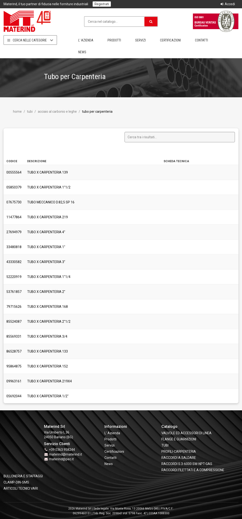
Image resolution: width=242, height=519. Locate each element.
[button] (150, 21)
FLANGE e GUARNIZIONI (178, 439)
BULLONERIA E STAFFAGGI (23, 476)
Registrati (102, 4)
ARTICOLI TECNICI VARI (21, 488)
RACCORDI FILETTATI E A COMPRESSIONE (192, 470)
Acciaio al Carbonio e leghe (57, 111)
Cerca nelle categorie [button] (30, 40)
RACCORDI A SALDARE (178, 458)
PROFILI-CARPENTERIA (178, 451)
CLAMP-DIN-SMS (16, 482)
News (82, 52)
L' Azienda (85, 40)
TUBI (29, 111)
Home (17, 111)
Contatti (201, 40)
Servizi (140, 40)
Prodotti (114, 40)
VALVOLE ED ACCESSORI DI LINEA (186, 433)
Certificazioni (170, 40)
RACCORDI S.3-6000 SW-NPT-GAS (186, 464)
